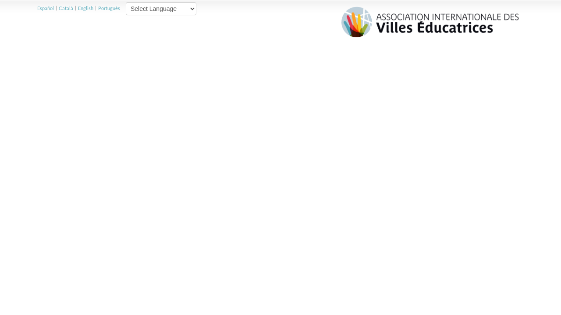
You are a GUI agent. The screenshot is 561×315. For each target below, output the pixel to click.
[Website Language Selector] (161, 8)
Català (66, 8)
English (85, 8)
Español (45, 8)
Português (109, 8)
